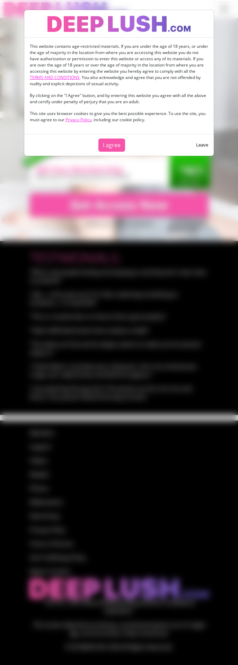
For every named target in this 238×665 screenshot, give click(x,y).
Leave (202, 145)
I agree (112, 145)
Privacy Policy (78, 120)
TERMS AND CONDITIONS (55, 77)
